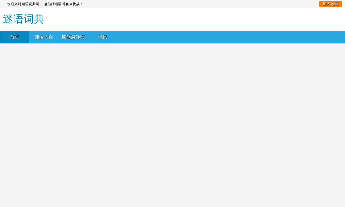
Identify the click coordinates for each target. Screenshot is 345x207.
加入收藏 (331, 4)
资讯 (102, 36)
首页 (14, 36)
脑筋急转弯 (73, 36)
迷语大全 (44, 36)
